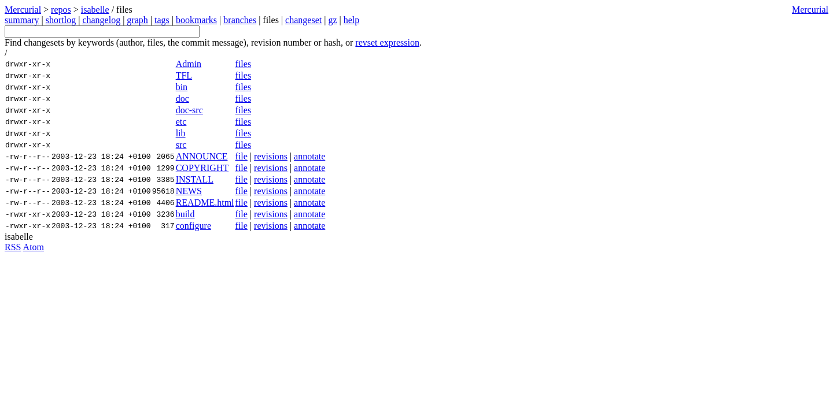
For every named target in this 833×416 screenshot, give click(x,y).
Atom (33, 247)
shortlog (61, 20)
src (181, 145)
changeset (303, 20)
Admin (188, 64)
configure (193, 226)
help (352, 20)
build (185, 214)
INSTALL (194, 179)
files (243, 64)
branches (239, 20)
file (241, 156)
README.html (205, 202)
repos (61, 9)
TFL (184, 75)
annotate (309, 156)
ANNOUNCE (202, 156)
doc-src (189, 110)
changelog (101, 20)
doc (182, 98)
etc (181, 122)
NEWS (189, 191)
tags (161, 20)
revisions (271, 156)
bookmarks (196, 20)
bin (181, 87)
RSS (13, 247)
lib (181, 133)
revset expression (387, 42)
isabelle (95, 9)
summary (22, 20)
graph (137, 20)
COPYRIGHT (202, 168)
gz (332, 20)
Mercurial (810, 9)
